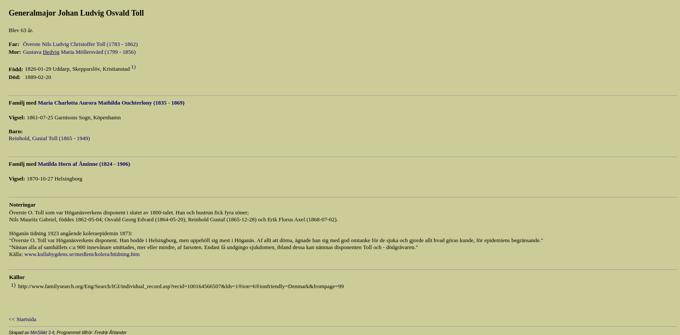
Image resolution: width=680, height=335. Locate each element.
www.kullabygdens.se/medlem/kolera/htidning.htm (82, 254)
